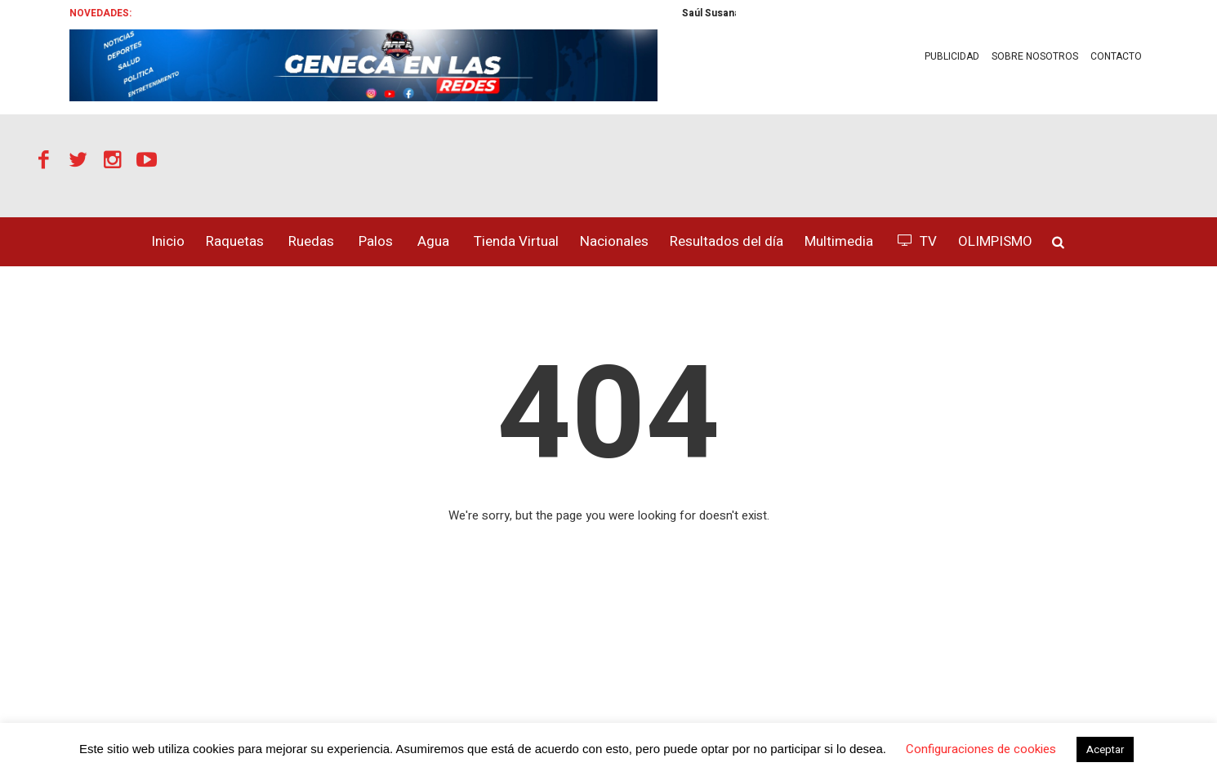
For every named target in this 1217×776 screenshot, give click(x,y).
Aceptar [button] (1105, 749)
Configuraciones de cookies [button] (981, 749)
